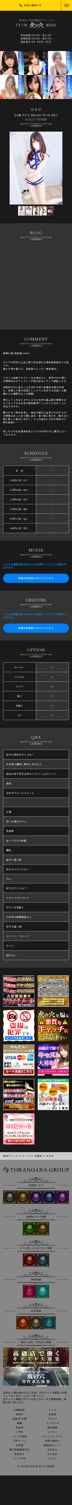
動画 (19, 1423)
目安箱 (19, 1445)
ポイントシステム (52, 1436)
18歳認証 (19, 1410)
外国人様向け (52, 1441)
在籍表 (52, 1414)
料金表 (19, 1428)
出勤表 (19, 1414)
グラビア (52, 1419)
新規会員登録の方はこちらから (36, 578)
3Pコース (19, 1441)
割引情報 (52, 1428)
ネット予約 (19, 1458)
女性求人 (52, 1450)
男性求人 (19, 1454)
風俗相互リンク (52, 1445)
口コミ (52, 1458)
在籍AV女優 (19, 1419)
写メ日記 (52, 1454)
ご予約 (19, 1432)
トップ (52, 1410)
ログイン (52, 1432)
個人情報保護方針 (19, 1450)
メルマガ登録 (19, 1436)
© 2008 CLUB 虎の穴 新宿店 (36, 1466)
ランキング (52, 1423)
